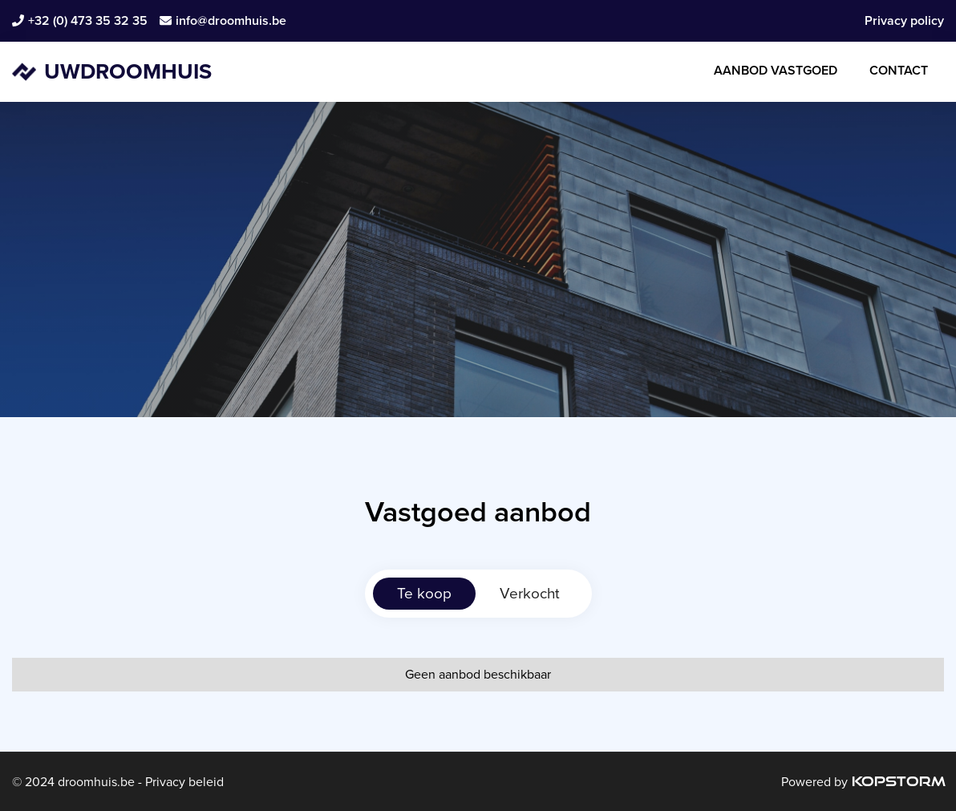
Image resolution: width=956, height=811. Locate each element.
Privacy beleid (183, 781)
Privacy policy (904, 21)
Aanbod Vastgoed (775, 70)
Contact (898, 70)
